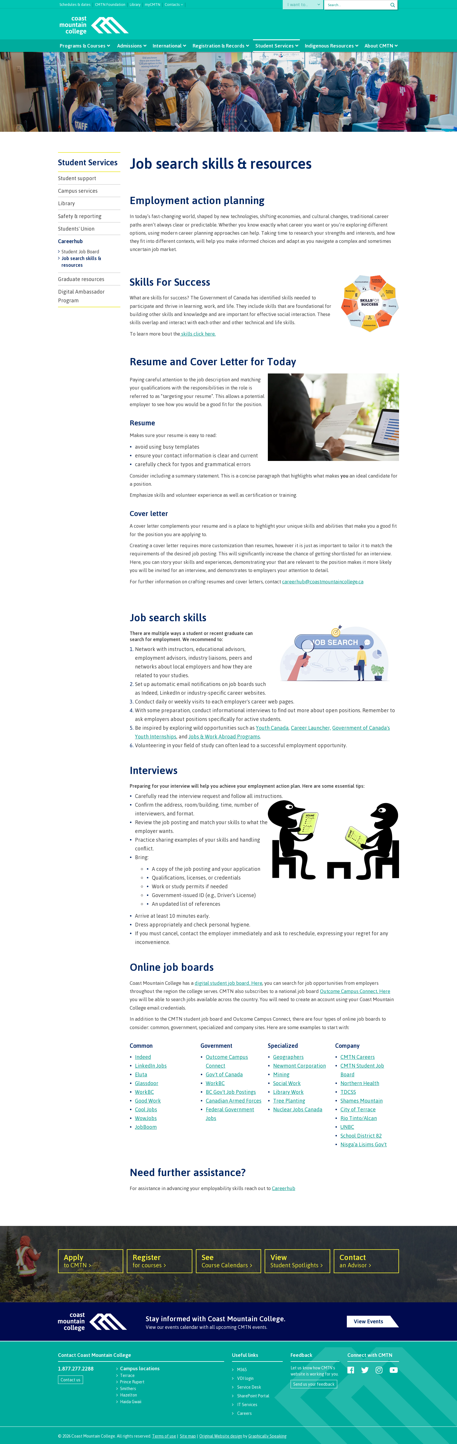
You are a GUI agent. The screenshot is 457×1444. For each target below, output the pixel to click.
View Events (368, 1321)
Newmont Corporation (299, 1065)
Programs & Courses (83, 46)
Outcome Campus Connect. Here (355, 991)
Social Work (287, 1083)
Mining (281, 1074)
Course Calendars (228, 1260)
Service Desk (249, 1387)
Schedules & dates (75, 4)
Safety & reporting (79, 216)
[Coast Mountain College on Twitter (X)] (365, 1370)
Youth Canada (272, 727)
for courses (159, 1260)
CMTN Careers (357, 1057)
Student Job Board (80, 252)
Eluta (141, 1074)
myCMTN (152, 4)
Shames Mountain (361, 1100)
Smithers (128, 1388)
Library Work (288, 1092)
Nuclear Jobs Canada (297, 1109)
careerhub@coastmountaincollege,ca (322, 581)
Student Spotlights (297, 1260)
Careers (244, 1413)
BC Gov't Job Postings (231, 1092)
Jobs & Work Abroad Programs (224, 736)
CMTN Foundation (110, 4)
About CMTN (378, 46)
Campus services (78, 190)
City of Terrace (358, 1109)
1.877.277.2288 (76, 1368)
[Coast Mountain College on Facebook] (350, 1370)
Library (135, 4)
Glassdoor (146, 1083)
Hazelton (128, 1394)
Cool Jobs (146, 1109)
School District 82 (361, 1135)
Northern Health (359, 1083)
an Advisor (366, 1260)
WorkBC (144, 1092)
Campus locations (140, 1368)
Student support (77, 178)
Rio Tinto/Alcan (358, 1118)
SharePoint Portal (253, 1395)
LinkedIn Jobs (151, 1065)
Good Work (148, 1100)
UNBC (347, 1127)
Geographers (288, 1057)
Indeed (143, 1057)
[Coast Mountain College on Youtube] (393, 1370)
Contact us (70, 1379)
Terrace (127, 1375)
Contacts (172, 4)
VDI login (245, 1378)
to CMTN (90, 1260)
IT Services (247, 1404)
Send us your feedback (314, 1384)
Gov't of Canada (224, 1074)
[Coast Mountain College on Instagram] (379, 1370)
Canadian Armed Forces (233, 1100)
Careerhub (70, 241)
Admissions (129, 46)
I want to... (299, 5)
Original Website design (220, 1436)
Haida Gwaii (130, 1401)
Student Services (274, 46)
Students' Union (76, 228)
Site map (188, 1436)
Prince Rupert (132, 1381)
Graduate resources (81, 279)
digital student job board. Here (228, 983)
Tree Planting (289, 1100)
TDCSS (348, 1092)
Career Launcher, (311, 727)
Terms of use (164, 1436)
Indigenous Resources (329, 46)
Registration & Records (219, 46)
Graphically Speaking (267, 1436)
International (167, 46)
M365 (242, 1369)
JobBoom (146, 1127)
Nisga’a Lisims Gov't (363, 1144)
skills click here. (198, 334)
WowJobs (146, 1118)
